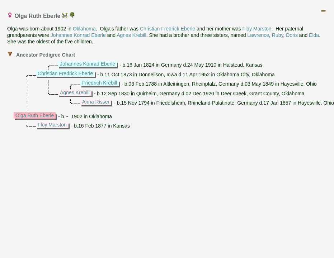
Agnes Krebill (131, 35)
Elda (314, 35)
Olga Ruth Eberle (34, 115)
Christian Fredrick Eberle (167, 29)
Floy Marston (257, 29)
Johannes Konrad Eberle (78, 35)
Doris (292, 35)
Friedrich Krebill (99, 83)
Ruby (277, 35)
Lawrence (258, 35)
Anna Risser (95, 102)
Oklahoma (84, 29)
